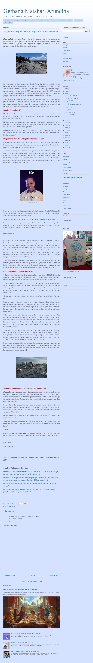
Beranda (7, 20)
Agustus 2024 (70, 101)
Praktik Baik (8, 23)
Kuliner (33, 20)
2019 (66, 128)
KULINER (65, 47)
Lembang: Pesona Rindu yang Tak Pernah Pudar (25, 651)
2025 (66, 91)
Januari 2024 (70, 115)
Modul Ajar (16, 20)
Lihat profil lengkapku (69, 80)
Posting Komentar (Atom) (35, 581)
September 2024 (71, 98)
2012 (66, 145)
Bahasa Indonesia (43, 20)
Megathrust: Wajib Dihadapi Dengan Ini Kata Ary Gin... (74, 103)
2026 (66, 89)
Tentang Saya (67, 208)
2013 (66, 142)
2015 (66, 137)
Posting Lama (54, 575)
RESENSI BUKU (67, 59)
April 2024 (69, 110)
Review (53, 20)
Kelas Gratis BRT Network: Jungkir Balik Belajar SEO (26, 633)
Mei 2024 (69, 107)
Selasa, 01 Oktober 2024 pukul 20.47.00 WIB (26, 516)
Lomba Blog (78, 20)
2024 (66, 93)
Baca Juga (66, 216)
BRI (4, 460)
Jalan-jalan (25, 20)
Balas (9, 521)
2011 (66, 147)
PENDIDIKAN (11, 506)
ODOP (70, 20)
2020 (66, 125)
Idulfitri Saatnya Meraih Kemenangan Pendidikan (20, 589)
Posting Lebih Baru (10, 575)
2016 (66, 135)
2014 (66, 140)
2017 (66, 132)
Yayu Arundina (76, 70)
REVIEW (65, 61)
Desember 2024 (71, 96)
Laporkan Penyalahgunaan (72, 177)
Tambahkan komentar (10, 525)
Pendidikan (62, 20)
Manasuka (66, 197)
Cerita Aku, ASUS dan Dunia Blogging (22, 642)
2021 (66, 123)
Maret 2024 (69, 112)
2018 (66, 130)
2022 (66, 120)
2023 (66, 118)
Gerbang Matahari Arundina (36, 11)
